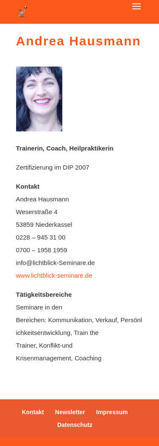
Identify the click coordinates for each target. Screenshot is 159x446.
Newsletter (70, 412)
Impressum (112, 412)
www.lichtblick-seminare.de (54, 275)
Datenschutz (74, 424)
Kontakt (33, 412)
